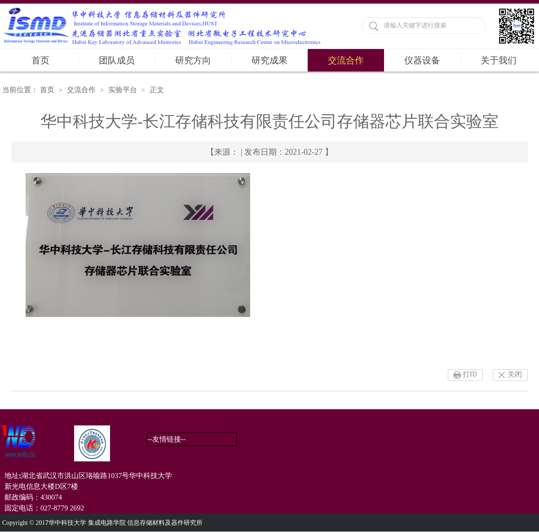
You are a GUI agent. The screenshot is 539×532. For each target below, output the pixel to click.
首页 (40, 60)
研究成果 (269, 60)
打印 (470, 374)
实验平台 (122, 90)
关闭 (515, 374)
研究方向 (193, 60)
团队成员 (117, 60)
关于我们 (499, 60)
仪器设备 (422, 60)
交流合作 (346, 60)
